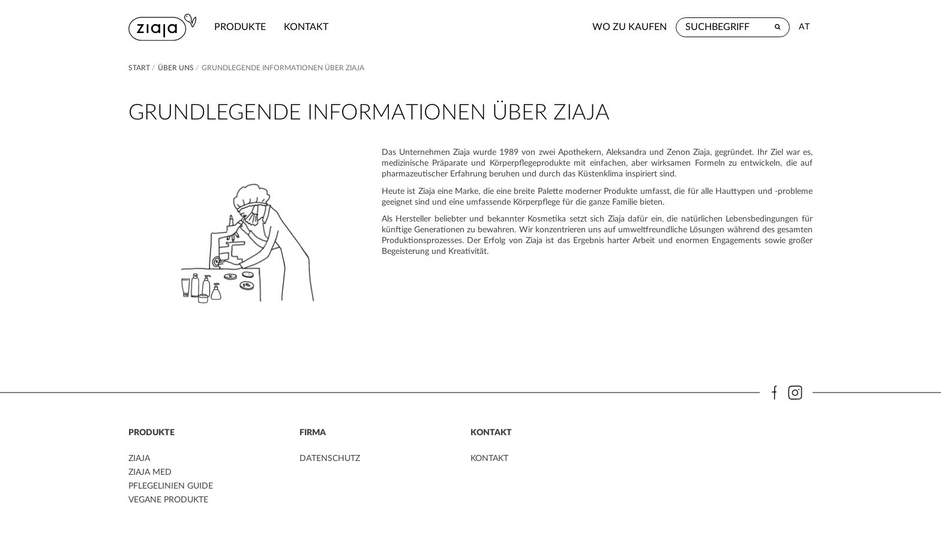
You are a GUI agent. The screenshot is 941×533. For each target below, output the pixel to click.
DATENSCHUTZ (329, 458)
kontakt (306, 27)
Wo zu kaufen (629, 27)
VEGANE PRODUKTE (168, 500)
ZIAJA (139, 458)
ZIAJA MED (150, 472)
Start (140, 67)
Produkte (240, 27)
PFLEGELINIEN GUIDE (170, 486)
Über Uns (176, 67)
